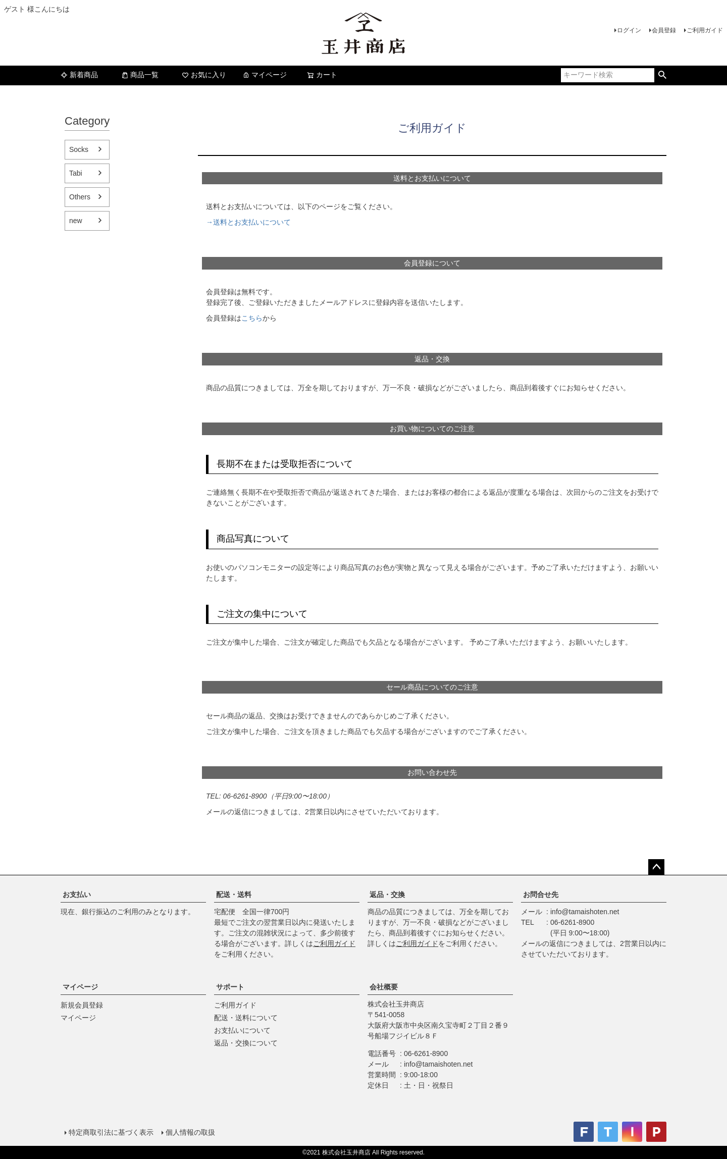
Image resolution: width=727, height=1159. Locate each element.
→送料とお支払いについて (248, 222)
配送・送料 (233, 894)
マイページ (264, 75)
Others (79, 197)
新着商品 (79, 75)
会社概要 (384, 987)
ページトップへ (656, 867)
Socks (78, 149)
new (75, 221)
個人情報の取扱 (190, 1132)
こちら (252, 318)
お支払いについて (242, 1030)
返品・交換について (246, 1043)
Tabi (75, 173)
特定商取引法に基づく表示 (111, 1132)
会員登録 (664, 30)
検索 (662, 75)
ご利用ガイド (705, 30)
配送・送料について (246, 1018)
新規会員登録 (82, 1005)
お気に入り (204, 75)
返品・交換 (387, 894)
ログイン (629, 30)
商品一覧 (140, 75)
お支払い (77, 894)
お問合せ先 (540, 894)
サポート (230, 987)
